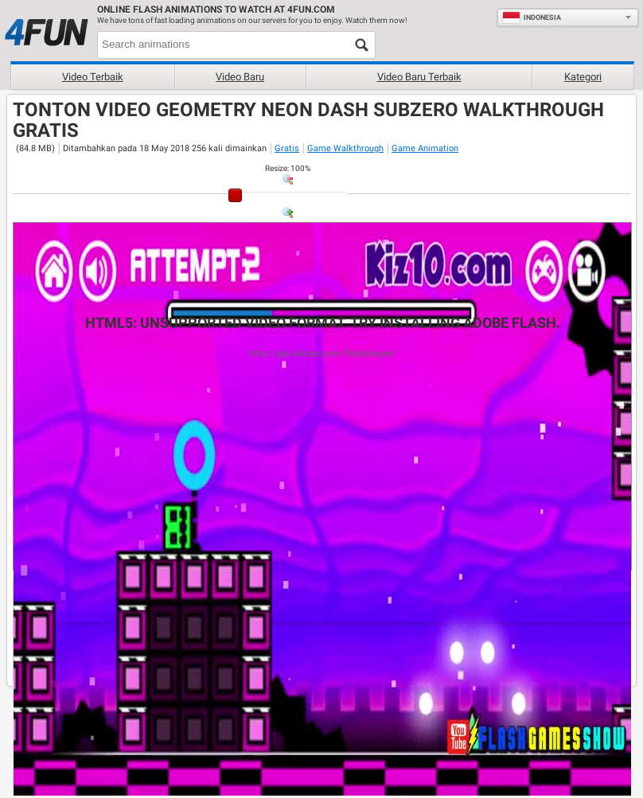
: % (287, 168)
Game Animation (425, 148)
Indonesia (531, 17)
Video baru (240, 77)
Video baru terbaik (419, 77)
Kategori (583, 77)
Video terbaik (92, 77)
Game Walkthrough (345, 148)
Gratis (287, 148)
